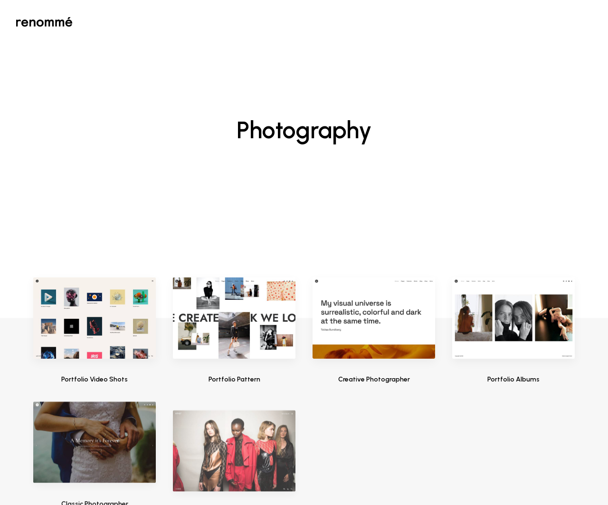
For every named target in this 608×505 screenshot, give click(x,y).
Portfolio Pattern (234, 290)
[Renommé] (44, 22)
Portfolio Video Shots (94, 290)
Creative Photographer (374, 293)
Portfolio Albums (513, 308)
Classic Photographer (94, 460)
